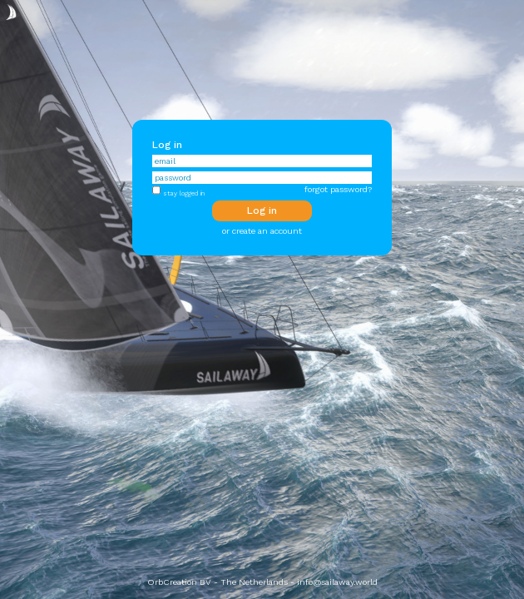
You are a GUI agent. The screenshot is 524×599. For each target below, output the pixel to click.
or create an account (262, 230)
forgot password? (338, 189)
